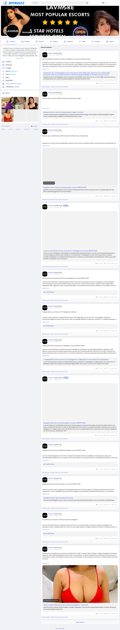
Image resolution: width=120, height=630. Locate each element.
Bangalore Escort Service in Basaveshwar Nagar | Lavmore (64, 113)
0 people (16, 87)
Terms (10, 129)
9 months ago (51, 94)
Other (66, 206)
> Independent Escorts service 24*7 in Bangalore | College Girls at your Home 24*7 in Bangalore (76, 360)
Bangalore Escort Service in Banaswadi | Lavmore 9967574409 (65, 188)
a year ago (50, 208)
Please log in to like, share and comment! (55, 87)
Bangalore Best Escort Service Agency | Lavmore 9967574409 (65, 423)
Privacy (18, 129)
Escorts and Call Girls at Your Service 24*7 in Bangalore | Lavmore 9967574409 (70, 251)
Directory (36, 129)
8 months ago (51, 55)
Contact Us (27, 129)
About (3, 129)
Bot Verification (49, 292)
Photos (7, 93)
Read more (20, 58)
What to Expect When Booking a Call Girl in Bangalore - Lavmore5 (66, 605)
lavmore (27, 32)
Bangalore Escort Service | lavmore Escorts (58, 498)
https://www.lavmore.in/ (14, 84)
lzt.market (60, 629)
